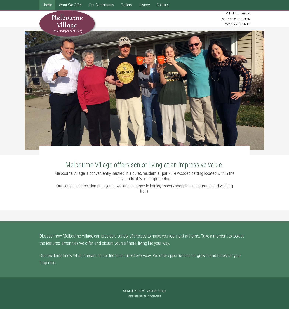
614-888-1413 (240, 24)
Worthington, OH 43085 (235, 18)
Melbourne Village (67, 22)
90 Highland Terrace (237, 13)
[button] (29, 90)
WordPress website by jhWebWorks (144, 295)
